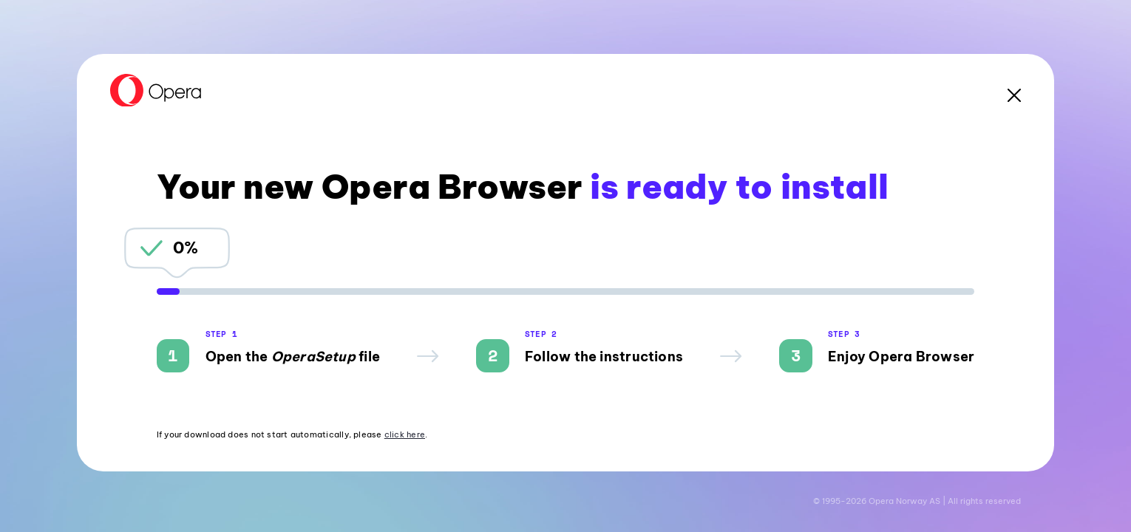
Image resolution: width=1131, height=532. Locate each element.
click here (404, 434)
